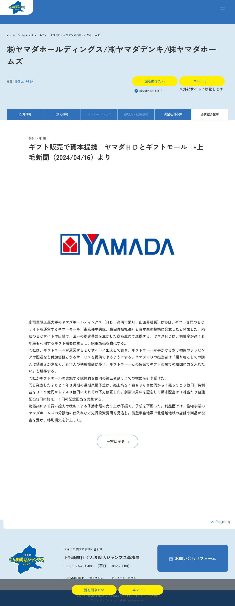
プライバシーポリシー (125, 578)
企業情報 (25, 114)
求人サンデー (97, 578)
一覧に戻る (115, 441)
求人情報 (62, 114)
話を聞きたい (154, 81)
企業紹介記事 (210, 114)
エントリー (202, 81)
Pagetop (223, 521)
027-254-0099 (84, 566)
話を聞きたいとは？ (148, 90)
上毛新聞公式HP (74, 578)
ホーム (11, 35)
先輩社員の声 (173, 114)
